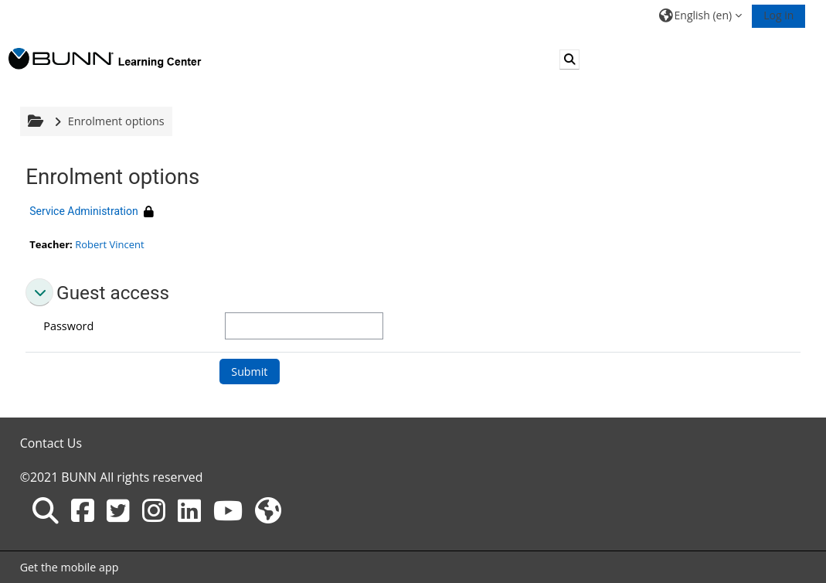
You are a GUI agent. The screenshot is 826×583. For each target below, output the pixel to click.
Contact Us (51, 443)
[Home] (105, 58)
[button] (701, 15)
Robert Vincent (109, 244)
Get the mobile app (69, 567)
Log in (778, 15)
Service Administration (83, 211)
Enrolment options (116, 121)
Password (68, 326)
